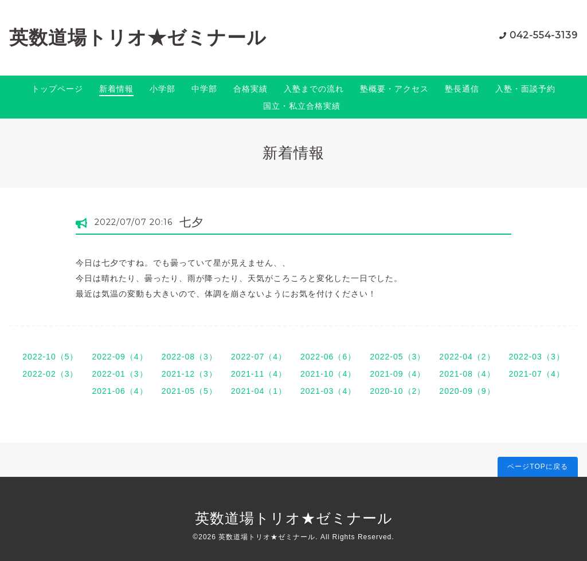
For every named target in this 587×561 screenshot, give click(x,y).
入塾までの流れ (314, 88)
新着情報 (116, 88)
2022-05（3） (397, 356)
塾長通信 (462, 88)
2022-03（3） (537, 356)
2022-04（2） (467, 356)
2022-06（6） (328, 356)
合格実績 (250, 88)
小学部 (162, 88)
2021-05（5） (189, 391)
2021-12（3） (189, 373)
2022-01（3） (119, 373)
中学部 (204, 88)
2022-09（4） (119, 356)
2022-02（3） (50, 373)
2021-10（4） (328, 373)
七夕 (191, 222)
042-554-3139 (544, 35)
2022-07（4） (259, 356)
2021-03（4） (328, 391)
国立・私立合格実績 (302, 105)
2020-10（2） (397, 391)
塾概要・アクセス (394, 88)
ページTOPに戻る (537, 467)
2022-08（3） (189, 356)
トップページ (57, 88)
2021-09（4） (397, 373)
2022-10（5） (50, 356)
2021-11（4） (259, 373)
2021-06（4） (119, 391)
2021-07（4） (537, 373)
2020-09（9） (467, 391)
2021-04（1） (259, 391)
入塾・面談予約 (525, 88)
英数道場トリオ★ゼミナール (138, 37)
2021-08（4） (467, 373)
